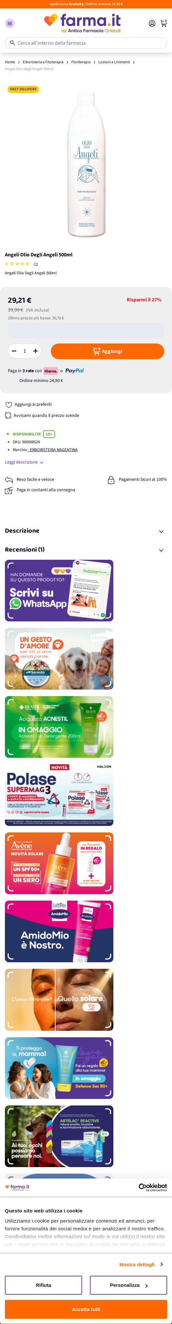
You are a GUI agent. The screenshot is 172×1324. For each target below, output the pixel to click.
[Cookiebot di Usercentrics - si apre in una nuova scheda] (138, 1187)
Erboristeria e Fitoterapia (43, 62)
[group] (18, 264)
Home (10, 62)
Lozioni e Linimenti (114, 62)
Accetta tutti (86, 1309)
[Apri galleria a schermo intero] (86, 164)
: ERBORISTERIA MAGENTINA (53, 450)
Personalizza (129, 1285)
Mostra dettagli (136, 1264)
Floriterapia (81, 62)
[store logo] (82, 23)
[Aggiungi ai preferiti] (28, 404)
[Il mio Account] (152, 23)
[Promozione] (86, 590)
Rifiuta (43, 1285)
